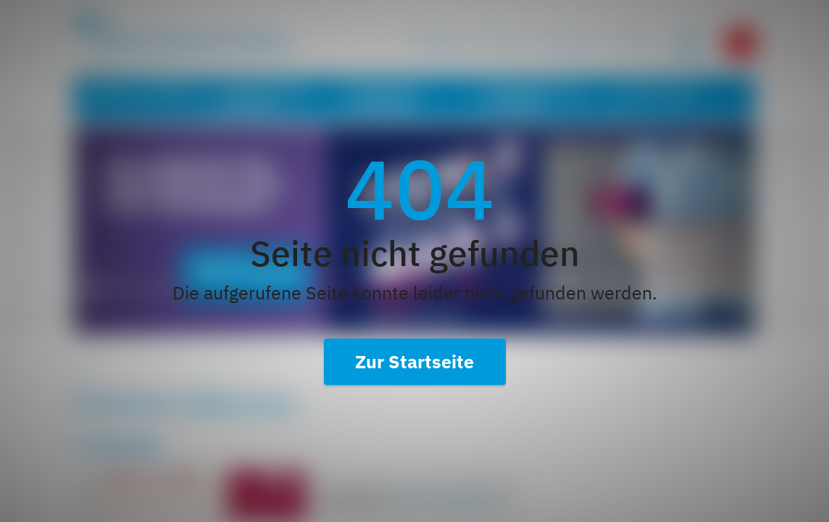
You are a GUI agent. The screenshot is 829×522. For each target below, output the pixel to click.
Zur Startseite (414, 361)
